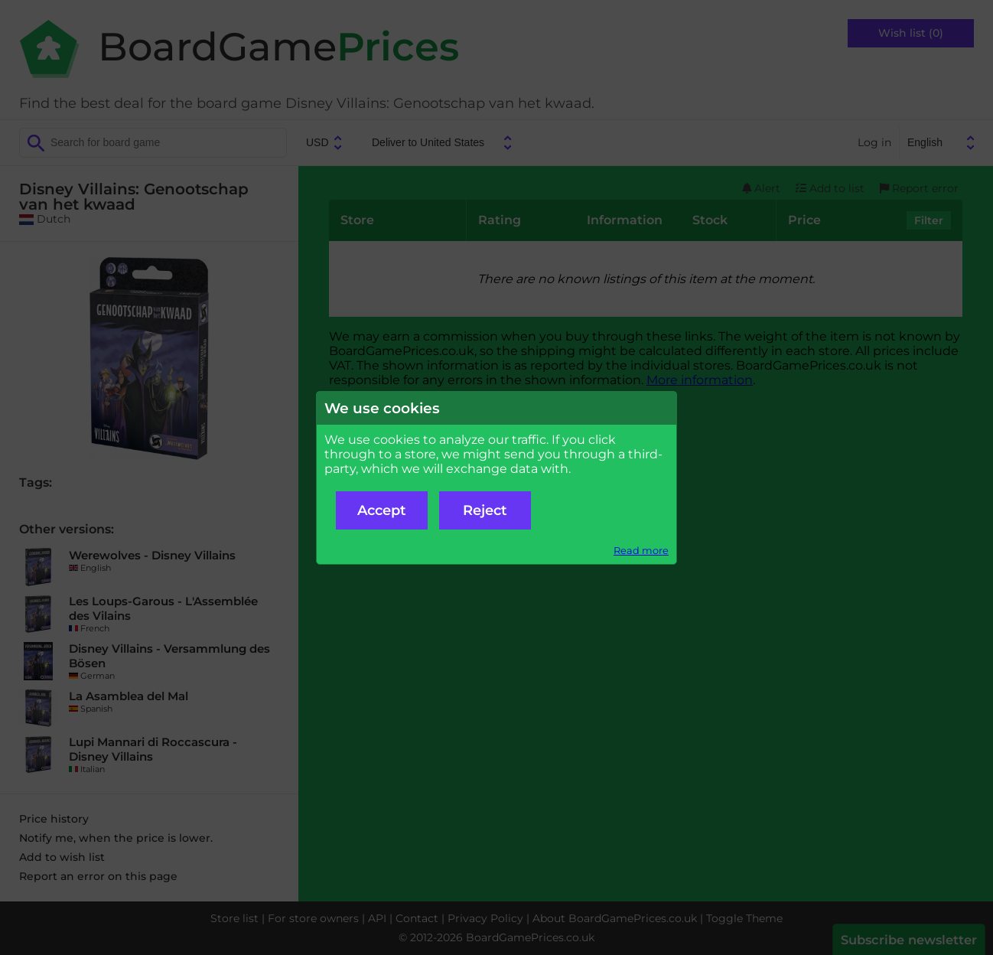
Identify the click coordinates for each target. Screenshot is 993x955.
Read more (641, 550)
